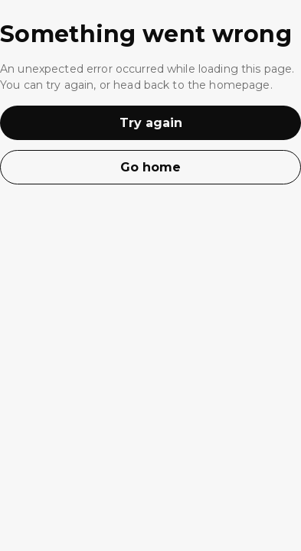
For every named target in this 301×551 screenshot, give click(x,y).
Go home (150, 167)
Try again (150, 123)
